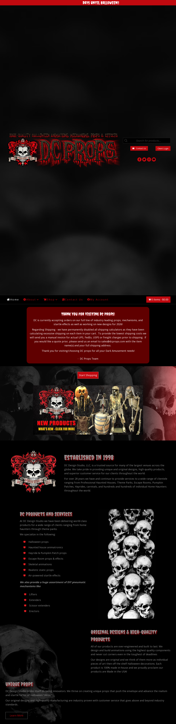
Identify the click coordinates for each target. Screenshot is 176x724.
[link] (13, 299)
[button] (139, 148)
